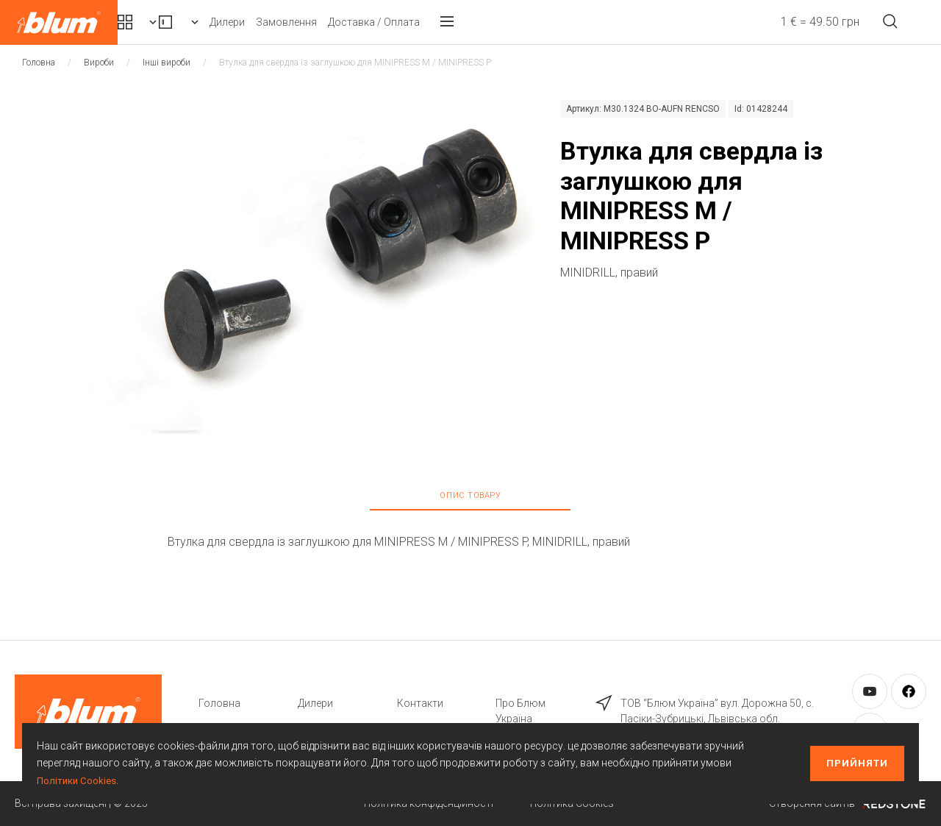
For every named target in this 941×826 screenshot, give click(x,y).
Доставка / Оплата (509, 22)
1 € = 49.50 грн (792, 22)
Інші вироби (166, 62)
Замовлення (421, 22)
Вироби (283, 22)
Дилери (362, 22)
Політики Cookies (77, 780)
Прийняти (857, 763)
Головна (38, 62)
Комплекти (175, 22)
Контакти (420, 703)
